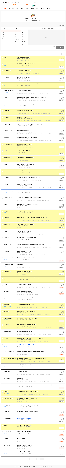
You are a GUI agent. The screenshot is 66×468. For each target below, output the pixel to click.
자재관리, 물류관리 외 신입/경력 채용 (23, 431)
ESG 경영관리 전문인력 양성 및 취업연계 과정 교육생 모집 (27, 452)
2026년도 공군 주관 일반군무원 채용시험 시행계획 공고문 (27, 204)
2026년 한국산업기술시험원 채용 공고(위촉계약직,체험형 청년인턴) (29, 197)
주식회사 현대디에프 (7, 405)
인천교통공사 (6, 184)
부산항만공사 (6, 231)
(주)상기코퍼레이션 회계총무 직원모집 (23, 445)
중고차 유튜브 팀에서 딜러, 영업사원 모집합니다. (25, 164)
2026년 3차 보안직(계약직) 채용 (23, 150)
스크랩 (3, 53)
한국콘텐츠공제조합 (7, 77)
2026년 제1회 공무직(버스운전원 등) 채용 (24, 184)
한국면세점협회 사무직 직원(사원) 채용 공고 (24, 418)
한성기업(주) (6, 324)
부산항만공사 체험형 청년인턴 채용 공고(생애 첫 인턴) (26, 237)
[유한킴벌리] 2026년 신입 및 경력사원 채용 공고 (25, 64)
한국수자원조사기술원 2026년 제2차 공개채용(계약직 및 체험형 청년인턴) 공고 (30, 244)
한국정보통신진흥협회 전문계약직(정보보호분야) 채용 (26, 318)
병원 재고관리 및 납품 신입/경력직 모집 (24, 291)
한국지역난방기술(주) (7, 331)
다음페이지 (41, 459)
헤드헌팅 (32, 8)
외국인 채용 (42, 8)
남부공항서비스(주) (7, 124)
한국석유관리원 (6, 104)
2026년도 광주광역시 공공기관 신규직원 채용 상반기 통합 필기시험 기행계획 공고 (31, 217)
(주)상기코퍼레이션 (7, 445)
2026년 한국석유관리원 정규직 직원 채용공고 (25, 104)
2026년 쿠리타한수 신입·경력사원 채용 (24, 284)
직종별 (9, 8)
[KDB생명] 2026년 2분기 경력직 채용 (23, 144)
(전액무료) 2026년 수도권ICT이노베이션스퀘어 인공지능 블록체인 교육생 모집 (30, 358)
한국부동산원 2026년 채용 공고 (22, 117)
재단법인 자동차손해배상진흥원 (9, 90)
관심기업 (7, 53)
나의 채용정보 (48, 8)
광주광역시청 (6, 217)
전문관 (37, 8)
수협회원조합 (6, 211)
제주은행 (5, 391)
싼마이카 (5, 164)
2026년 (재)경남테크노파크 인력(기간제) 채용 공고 (26, 345)
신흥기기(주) (6, 438)
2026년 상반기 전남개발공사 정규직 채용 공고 (25, 171)
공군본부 (5, 204)
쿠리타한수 (5, 284)
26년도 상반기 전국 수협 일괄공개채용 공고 (24, 211)
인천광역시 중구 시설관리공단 (8, 84)
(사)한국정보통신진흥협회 (8, 318)
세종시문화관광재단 (7, 371)
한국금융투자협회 (6, 271)
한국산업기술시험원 (7, 197)
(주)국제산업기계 (6, 431)
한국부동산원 (6, 117)
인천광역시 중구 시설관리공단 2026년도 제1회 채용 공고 (27, 84)
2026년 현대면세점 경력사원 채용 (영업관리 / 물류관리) (26, 405)
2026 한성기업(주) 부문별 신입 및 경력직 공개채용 (26, 324)
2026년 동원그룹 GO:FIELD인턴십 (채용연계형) (25, 311)
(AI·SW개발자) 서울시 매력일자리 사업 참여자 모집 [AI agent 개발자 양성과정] (31, 351)
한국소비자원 (6, 137)
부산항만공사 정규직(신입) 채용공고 (23, 231)
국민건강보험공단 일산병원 (8, 264)
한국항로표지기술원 (7, 130)
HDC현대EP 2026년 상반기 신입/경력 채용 (24, 304)
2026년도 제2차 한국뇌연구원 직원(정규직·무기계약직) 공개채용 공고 (29, 338)
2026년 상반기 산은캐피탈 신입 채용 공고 (24, 110)
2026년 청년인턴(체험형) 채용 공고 (23, 365)
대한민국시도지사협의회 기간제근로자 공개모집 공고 (26, 398)
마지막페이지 (43, 459)
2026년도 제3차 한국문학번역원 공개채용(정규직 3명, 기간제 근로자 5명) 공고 (30, 97)
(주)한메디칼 (6, 291)
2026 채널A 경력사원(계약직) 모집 (23, 425)
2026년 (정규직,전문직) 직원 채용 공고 (24, 90)
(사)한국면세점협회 (7, 418)
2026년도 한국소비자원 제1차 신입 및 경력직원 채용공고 (27, 137)
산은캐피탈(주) (6, 110)
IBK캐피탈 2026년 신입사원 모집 (23, 57)
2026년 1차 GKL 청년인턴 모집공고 (23, 70)
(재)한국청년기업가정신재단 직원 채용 (23, 191)
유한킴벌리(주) (6, 64)
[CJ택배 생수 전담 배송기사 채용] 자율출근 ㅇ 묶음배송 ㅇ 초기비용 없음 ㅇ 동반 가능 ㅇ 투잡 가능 (34, 385)
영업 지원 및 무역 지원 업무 (22, 438)
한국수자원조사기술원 (7, 244)
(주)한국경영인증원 (7, 452)
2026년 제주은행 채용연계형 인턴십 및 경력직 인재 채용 (27, 391)
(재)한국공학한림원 (7, 378)
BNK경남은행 (6, 224)
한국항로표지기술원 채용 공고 (22, 130)
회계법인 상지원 (6, 411)
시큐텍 (5, 150)
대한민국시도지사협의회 (8, 398)
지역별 (5, 8)
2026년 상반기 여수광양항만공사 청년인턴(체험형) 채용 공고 (27, 177)
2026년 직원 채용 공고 (21, 378)
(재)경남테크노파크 (7, 345)
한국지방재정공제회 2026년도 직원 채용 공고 (25, 157)
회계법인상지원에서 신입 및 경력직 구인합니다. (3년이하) (27, 411)
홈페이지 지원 (61, 60)
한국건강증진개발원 (7, 251)
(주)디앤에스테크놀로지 (8, 258)
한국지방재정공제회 (7, 157)
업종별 (17, 8)
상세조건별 (21, 8)
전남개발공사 (6, 171)
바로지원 (61, 167)
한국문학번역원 (6, 97)
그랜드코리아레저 (6, 70)
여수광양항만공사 (6, 177)
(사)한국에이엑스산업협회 (8, 351)
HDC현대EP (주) (6, 304)
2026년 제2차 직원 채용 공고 (22, 371)
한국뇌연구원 (6, 338)
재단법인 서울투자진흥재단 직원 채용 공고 (24, 298)
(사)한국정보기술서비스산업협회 (9, 358)
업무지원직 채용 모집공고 (21, 264)
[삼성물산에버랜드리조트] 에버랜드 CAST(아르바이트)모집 (27, 278)
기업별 (13, 8)
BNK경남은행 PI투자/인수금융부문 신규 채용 (25, 224)
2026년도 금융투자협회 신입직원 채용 (24, 271)
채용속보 (27, 8)
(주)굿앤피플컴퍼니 (7, 385)
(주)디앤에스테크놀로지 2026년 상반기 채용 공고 (25, 258)
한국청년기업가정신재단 (8, 191)
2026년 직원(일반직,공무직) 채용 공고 (24, 251)
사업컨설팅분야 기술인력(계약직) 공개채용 (24, 331)
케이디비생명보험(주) (7, 144)
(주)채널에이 (6, 425)
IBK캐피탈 (5, 57)
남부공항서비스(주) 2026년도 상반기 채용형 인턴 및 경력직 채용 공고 (29, 124)
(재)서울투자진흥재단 (7, 298)
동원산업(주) (6, 311)
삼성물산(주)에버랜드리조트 (8, 278)
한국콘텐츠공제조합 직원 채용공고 (23, 77)
